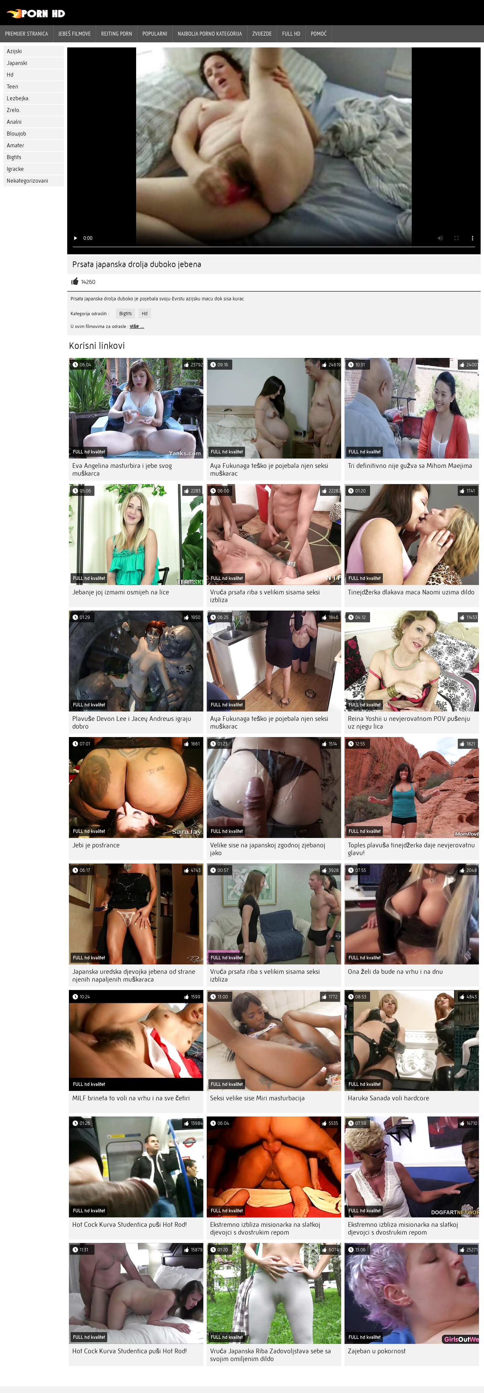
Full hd (291, 33)
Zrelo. (14, 110)
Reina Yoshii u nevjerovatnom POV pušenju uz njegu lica (409, 722)
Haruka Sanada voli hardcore (388, 1098)
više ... (137, 326)
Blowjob (16, 134)
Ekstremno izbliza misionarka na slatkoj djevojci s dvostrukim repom (265, 1228)
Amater (15, 145)
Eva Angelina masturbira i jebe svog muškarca (122, 469)
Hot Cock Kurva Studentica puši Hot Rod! (129, 1225)
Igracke (15, 169)
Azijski (14, 51)
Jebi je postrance (96, 845)
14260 (88, 282)
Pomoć (319, 33)
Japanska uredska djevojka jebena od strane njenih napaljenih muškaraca (133, 975)
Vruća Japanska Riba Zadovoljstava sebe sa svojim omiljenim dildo (270, 1355)
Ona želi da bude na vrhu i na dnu (395, 972)
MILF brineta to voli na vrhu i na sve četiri (131, 1098)
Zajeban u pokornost (377, 1351)
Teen (12, 86)
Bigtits (14, 157)
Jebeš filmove (74, 33)
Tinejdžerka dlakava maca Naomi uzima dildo (411, 592)
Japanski (17, 63)
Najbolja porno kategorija (210, 33)
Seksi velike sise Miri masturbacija (257, 1098)
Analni (14, 122)
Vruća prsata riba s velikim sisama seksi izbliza (265, 596)
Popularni (155, 33)
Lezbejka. (18, 98)
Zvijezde (262, 33)
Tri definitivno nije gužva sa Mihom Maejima (410, 466)
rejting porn (116, 33)
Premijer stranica (26, 33)
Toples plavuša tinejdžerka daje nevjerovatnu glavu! (411, 849)
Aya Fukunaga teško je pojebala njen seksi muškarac (269, 469)
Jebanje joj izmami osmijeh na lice (120, 592)
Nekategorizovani (27, 181)
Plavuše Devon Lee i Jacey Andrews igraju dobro (131, 722)
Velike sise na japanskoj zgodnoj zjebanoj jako (267, 849)
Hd (10, 75)
